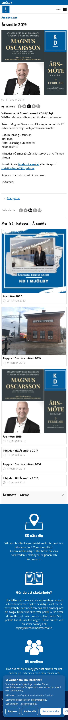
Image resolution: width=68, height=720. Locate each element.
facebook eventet (28, 164)
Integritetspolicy (28, 703)
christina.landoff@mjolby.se (17, 168)
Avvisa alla (30, 711)
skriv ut (8, 106)
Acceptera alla (51, 711)
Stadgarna (13, 198)
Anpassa (12, 711)
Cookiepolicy (11, 703)
